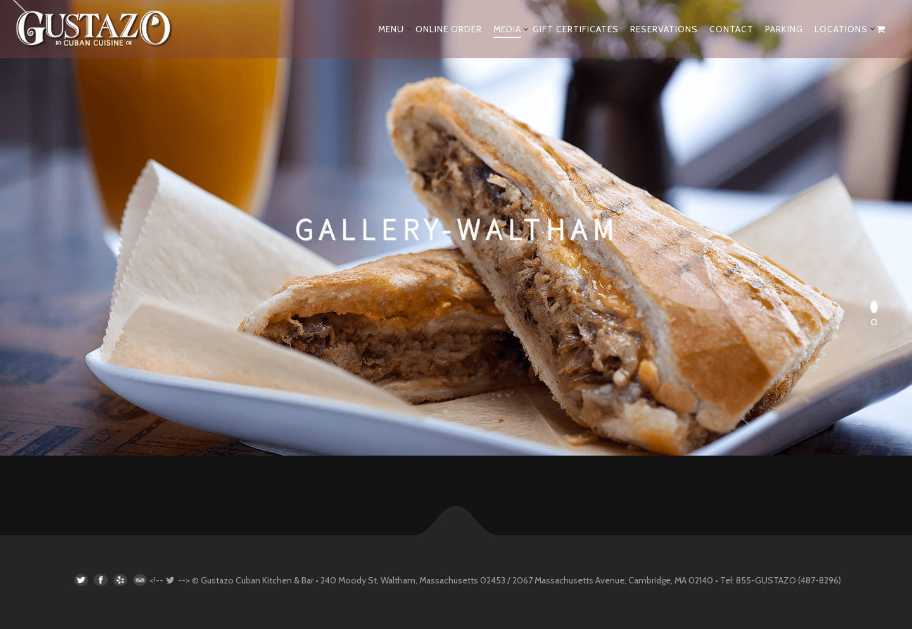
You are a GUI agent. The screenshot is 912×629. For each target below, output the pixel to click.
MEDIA (507, 29)
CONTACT (731, 29)
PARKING (784, 29)
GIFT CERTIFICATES (576, 29)
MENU (391, 29)
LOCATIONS (841, 29)
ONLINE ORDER (448, 29)
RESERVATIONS (664, 29)
